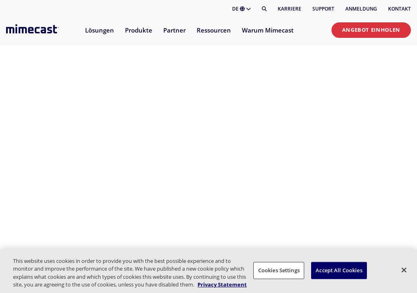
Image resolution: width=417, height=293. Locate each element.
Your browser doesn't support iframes (208, 146)
